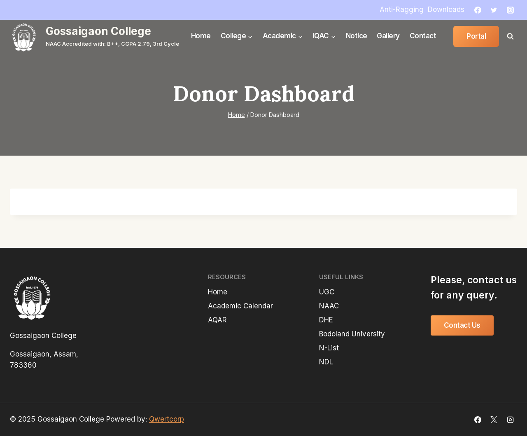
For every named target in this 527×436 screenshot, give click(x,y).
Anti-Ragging (402, 9)
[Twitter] (494, 10)
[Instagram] (510, 10)
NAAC (329, 306)
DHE (326, 320)
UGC (326, 292)
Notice (356, 36)
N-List (329, 348)
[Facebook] (478, 10)
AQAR (217, 320)
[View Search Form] (510, 36)
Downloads (446, 9)
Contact (423, 36)
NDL (326, 362)
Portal (476, 36)
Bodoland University (352, 334)
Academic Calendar (240, 306)
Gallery (388, 36)
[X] (494, 420)
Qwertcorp (166, 419)
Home (201, 36)
